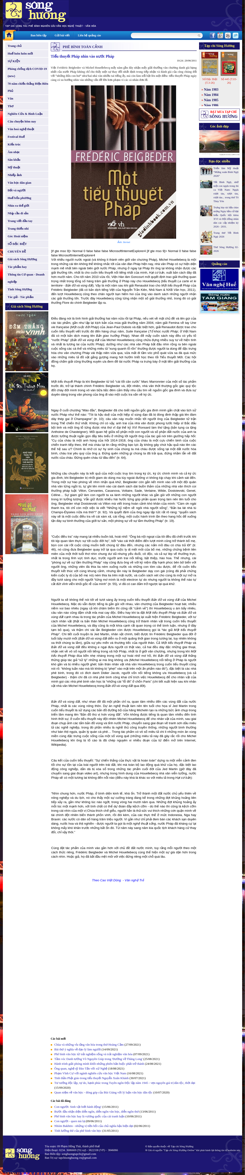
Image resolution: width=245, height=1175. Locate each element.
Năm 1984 (211, 95)
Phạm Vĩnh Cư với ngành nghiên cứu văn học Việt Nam (90, 1073)
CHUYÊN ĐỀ (17, 251)
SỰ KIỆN (14, 61)
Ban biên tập (38, 35)
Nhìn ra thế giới (18, 205)
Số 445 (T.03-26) (229, 80)
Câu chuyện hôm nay (22, 121)
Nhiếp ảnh (15, 175)
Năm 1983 (211, 89)
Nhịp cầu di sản (18, 213)
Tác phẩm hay (17, 267)
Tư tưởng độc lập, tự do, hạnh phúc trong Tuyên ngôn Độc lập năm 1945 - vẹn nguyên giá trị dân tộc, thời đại (124, 1083)
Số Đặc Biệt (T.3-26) (209, 80)
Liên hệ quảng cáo (89, 35)
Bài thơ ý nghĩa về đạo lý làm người (77, 1049)
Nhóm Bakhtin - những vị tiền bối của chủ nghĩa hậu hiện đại (93, 1126)
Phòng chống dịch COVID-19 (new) (27, 72)
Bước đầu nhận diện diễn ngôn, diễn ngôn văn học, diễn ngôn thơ (96, 1111)
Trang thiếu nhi (18, 228)
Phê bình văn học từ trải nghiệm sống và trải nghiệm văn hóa (93, 1054)
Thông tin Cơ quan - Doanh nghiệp (26, 278)
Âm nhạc (14, 152)
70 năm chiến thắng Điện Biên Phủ (28, 87)
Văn (10, 98)
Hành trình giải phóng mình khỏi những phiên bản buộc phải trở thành (99, 1063)
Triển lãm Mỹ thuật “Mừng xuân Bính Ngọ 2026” (226, 172)
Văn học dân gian (19, 182)
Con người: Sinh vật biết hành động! (77, 1107)
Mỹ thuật (14, 167)
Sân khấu (14, 159)
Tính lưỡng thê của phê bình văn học (77, 1130)
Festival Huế (16, 136)
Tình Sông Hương (20, 289)
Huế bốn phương (19, 198)
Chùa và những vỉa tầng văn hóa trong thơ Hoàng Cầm (89, 1044)
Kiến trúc (14, 144)
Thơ (10, 106)
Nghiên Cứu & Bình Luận (25, 114)
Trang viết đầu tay (20, 221)
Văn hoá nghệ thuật (21, 129)
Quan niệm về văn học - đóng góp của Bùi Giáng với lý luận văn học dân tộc (103, 1092)
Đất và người (17, 190)
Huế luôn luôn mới (20, 53)
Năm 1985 (211, 100)
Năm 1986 (211, 105)
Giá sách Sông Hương (22, 259)
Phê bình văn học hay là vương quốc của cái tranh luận (89, 1116)
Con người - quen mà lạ (69, 1121)
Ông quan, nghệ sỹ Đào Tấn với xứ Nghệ (80, 1068)
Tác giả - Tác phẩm (20, 297)
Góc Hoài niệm (18, 236)
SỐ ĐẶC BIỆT (17, 244)
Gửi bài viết (62, 35)
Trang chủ (15, 46)
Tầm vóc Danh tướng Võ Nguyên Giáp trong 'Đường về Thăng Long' (98, 1059)
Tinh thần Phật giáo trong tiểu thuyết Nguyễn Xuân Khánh (91, 1078)
